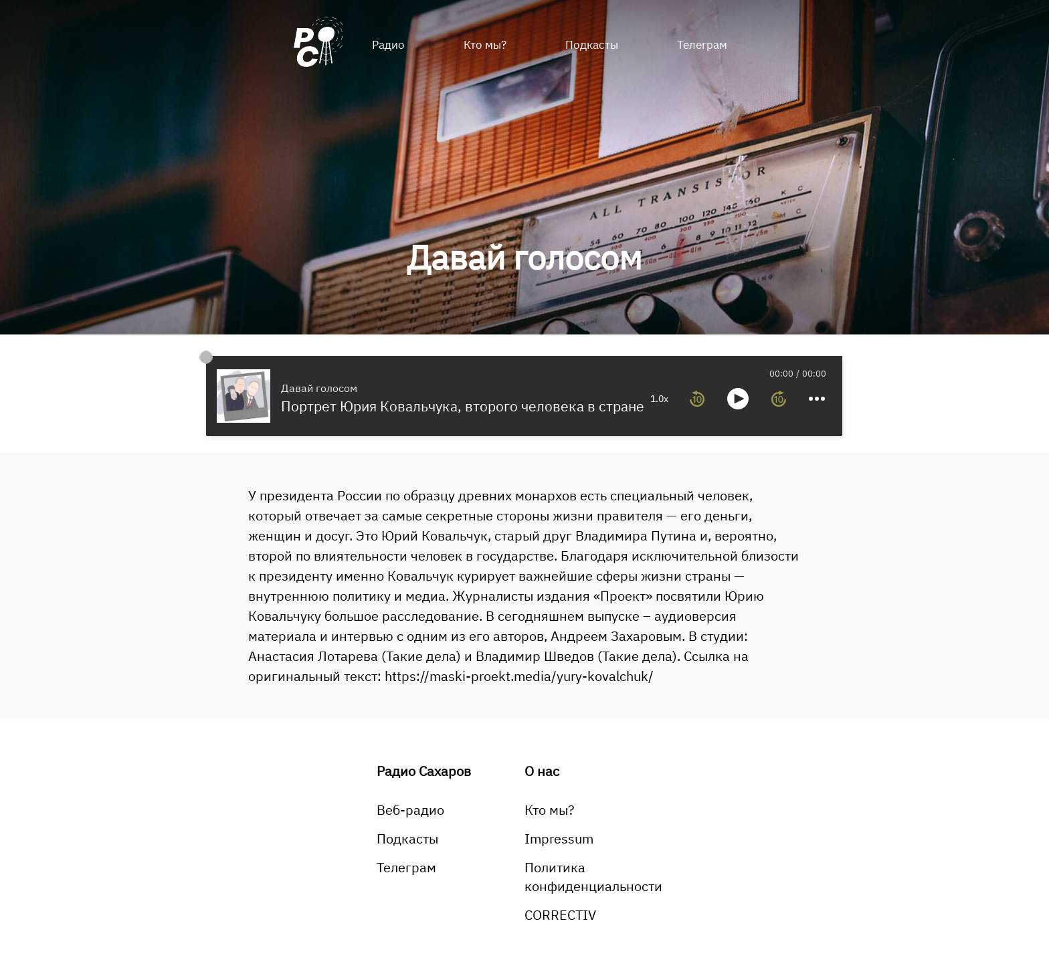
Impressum (558, 838)
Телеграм (702, 44)
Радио (388, 44)
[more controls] (817, 398)
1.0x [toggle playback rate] (659, 399)
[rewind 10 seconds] (697, 398)
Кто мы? (485, 44)
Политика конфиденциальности (593, 876)
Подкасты (591, 44)
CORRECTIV (560, 915)
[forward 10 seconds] (778, 398)
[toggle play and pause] (738, 398)
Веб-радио (410, 810)
